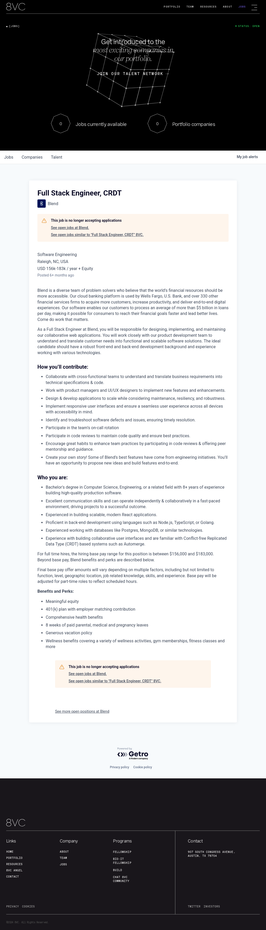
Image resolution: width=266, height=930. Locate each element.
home (10, 851)
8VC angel (14, 870)
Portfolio (172, 6)
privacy (12, 906)
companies (32, 157)
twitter (194, 906)
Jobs (242, 6)
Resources (208, 6)
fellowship (122, 851)
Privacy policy (119, 767)
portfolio (14, 857)
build (117, 870)
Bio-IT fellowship (122, 860)
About (227, 6)
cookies (28, 906)
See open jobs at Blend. (70, 228)
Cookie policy (142, 767)
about (64, 851)
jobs (8, 157)
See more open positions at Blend (82, 711)
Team (190, 6)
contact (12, 876)
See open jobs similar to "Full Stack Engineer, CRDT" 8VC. (97, 235)
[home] (15, 7)
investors (212, 906)
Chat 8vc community (121, 878)
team (63, 857)
